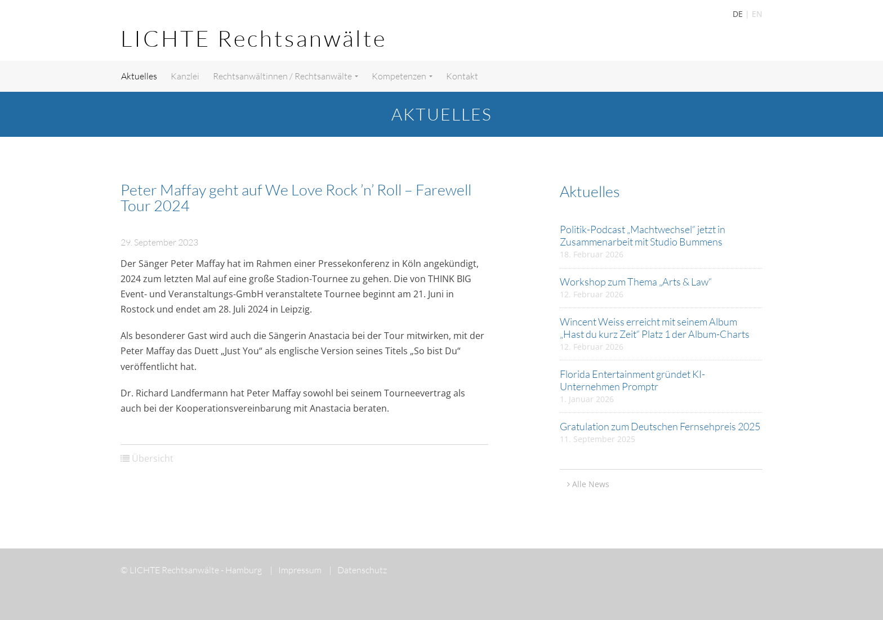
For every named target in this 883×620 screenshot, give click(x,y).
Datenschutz (358, 570)
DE (738, 13)
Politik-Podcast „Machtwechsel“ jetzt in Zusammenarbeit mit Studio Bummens (642, 235)
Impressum (296, 570)
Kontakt (462, 76)
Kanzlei (185, 76)
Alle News (590, 484)
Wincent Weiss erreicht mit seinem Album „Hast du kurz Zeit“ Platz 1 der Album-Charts (655, 327)
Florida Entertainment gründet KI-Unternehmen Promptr (632, 380)
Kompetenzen (402, 76)
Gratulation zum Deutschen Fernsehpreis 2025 (660, 426)
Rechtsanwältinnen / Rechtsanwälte (285, 76)
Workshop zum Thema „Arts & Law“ (636, 281)
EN (757, 13)
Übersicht (152, 458)
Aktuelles (139, 76)
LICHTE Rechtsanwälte (254, 38)
